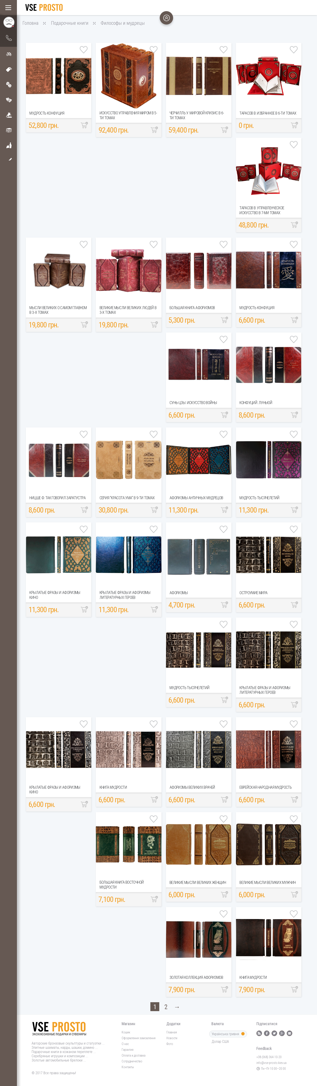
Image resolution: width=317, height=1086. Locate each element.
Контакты (128, 1067)
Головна (30, 23)
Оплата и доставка (133, 1055)
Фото (169, 1044)
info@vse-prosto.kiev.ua (271, 1063)
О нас (125, 1044)
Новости (171, 1038)
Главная (171, 1032)
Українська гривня (228, 1034)
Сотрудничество (132, 1061)
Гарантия (127, 1049)
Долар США (222, 1041)
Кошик (126, 1032)
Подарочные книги (69, 23)
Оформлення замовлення (138, 1038)
